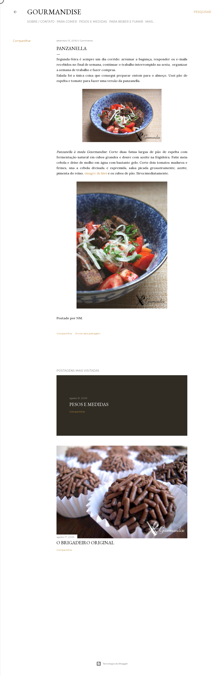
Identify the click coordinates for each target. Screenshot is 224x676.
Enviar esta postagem (87, 333)
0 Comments (85, 40)
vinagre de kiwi (95, 173)
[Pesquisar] (202, 12)
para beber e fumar (126, 21)
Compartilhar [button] (22, 41)
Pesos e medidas (88, 404)
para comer (67, 21)
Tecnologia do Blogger (112, 663)
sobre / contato (41, 21)
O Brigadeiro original (85, 542)
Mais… (150, 21)
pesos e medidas (93, 21)
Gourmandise (54, 11)
